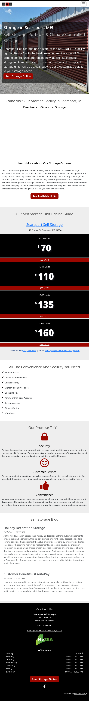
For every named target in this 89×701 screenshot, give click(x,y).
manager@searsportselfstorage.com (62, 350)
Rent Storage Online (18, 76)
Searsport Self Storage (44, 224)
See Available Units (45, 196)
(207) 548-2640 (29, 350)
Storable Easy (80, 693)
